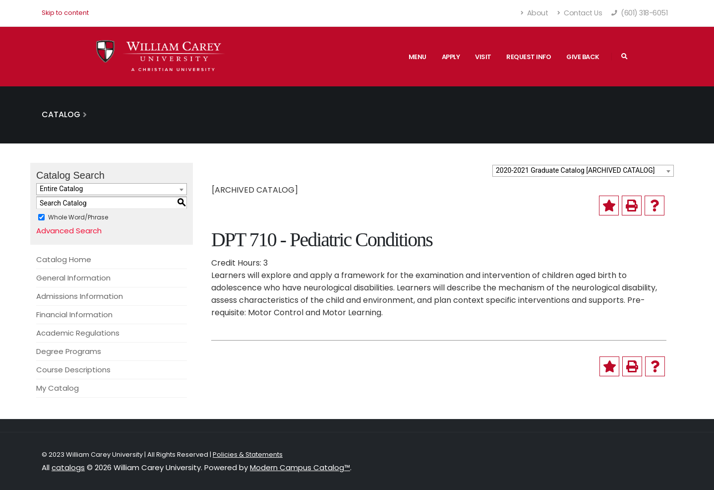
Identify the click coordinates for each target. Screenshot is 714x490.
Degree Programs (68, 351)
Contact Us (579, 13)
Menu (417, 57)
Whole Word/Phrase (78, 217)
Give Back (582, 57)
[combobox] (583, 171)
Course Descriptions (73, 369)
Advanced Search (69, 230)
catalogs (68, 467)
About (534, 13)
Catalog (61, 114)
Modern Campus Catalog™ (300, 467)
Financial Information (74, 314)
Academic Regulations (77, 333)
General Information (73, 278)
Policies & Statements (248, 454)
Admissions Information (79, 296)
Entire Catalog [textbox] (61, 189)
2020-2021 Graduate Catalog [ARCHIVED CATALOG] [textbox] (575, 170)
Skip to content (65, 12)
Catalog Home (63, 259)
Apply (451, 57)
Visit (483, 57)
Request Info (528, 57)
